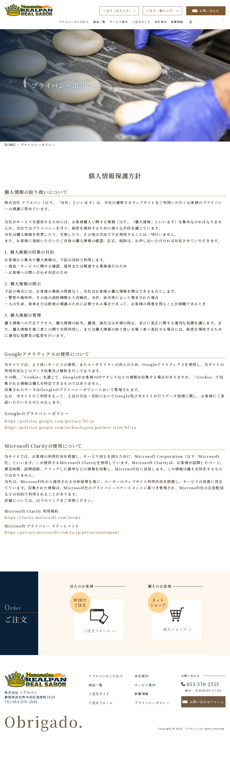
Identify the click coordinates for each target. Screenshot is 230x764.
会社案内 (161, 22)
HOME (10, 144)
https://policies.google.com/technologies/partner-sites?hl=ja (70, 427)
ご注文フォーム (100, 702)
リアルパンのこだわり (74, 22)
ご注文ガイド (141, 22)
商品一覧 (99, 22)
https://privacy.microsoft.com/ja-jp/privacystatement (61, 532)
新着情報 (177, 22)
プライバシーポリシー (152, 702)
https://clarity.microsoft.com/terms (42, 517)
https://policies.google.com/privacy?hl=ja (49, 421)
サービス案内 (119, 22)
